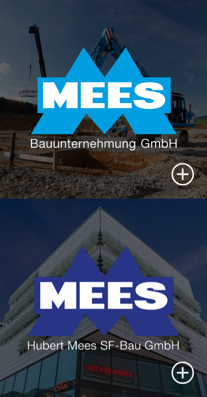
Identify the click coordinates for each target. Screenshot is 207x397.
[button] (182, 174)
